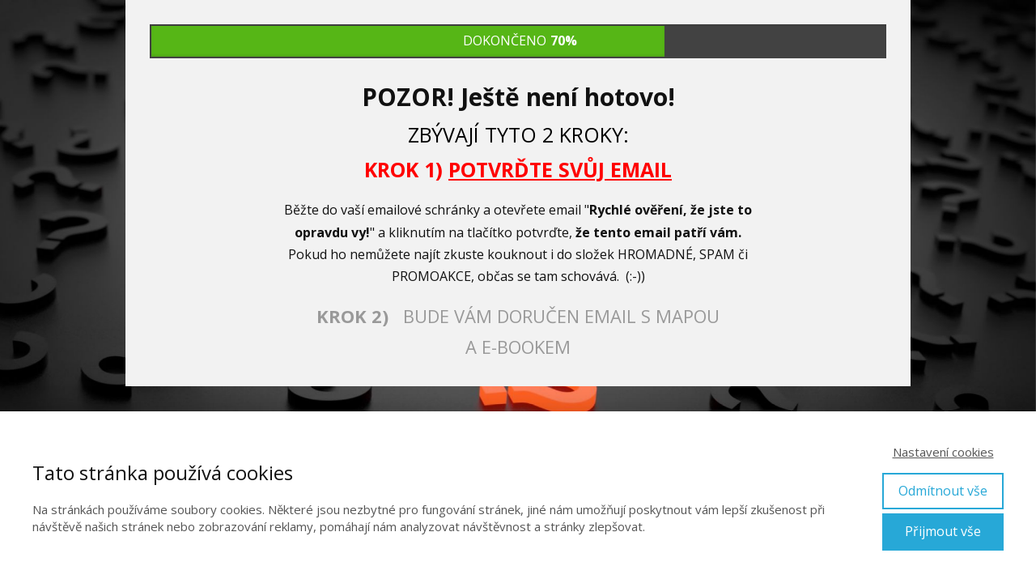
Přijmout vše (943, 531)
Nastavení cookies (943, 452)
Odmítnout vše (942, 491)
